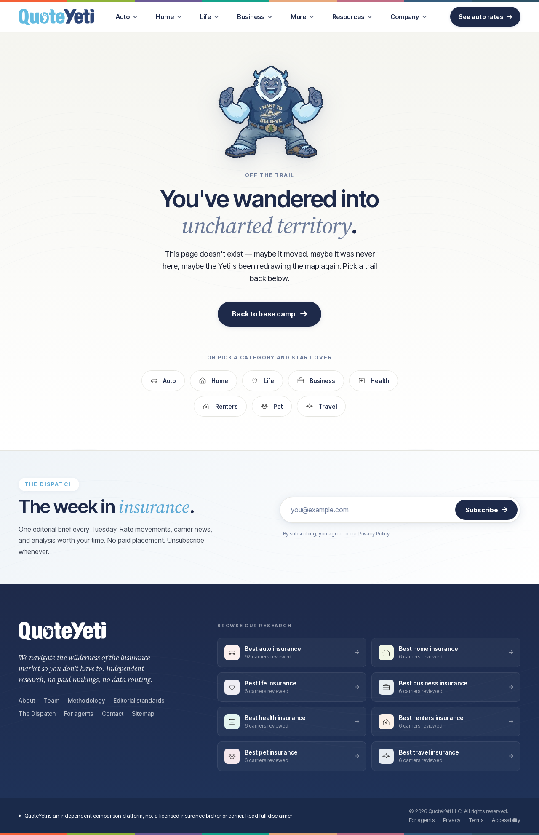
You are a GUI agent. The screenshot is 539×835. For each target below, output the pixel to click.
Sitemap (143, 713)
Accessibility (506, 819)
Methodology (86, 700)
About (27, 700)
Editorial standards (139, 700)
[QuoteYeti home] (56, 17)
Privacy (452, 819)
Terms (476, 819)
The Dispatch (37, 713)
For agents (78, 713)
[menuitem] (126, 17)
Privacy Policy (373, 533)
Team (51, 700)
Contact (112, 713)
